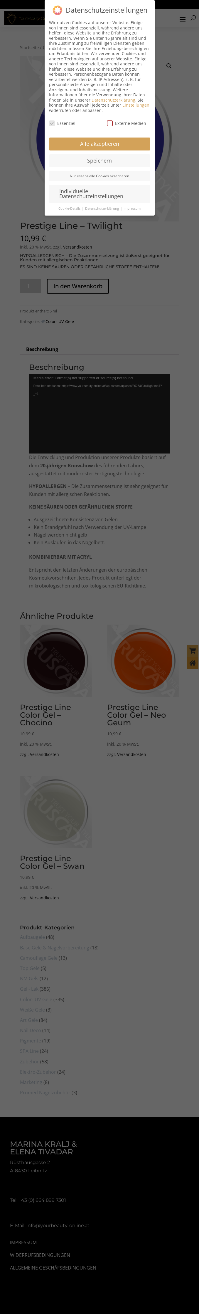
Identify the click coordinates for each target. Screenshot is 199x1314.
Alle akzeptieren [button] (99, 143)
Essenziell (63, 123)
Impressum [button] (132, 208)
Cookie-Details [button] (69, 208)
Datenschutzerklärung (113, 100)
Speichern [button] (99, 160)
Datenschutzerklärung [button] (102, 208)
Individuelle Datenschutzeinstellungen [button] (91, 194)
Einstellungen (135, 105)
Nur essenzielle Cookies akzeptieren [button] (99, 175)
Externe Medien (126, 123)
